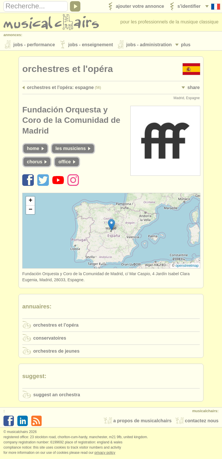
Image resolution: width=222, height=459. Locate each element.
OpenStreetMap (187, 266)
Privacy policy (105, 453)
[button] (111, 225)
